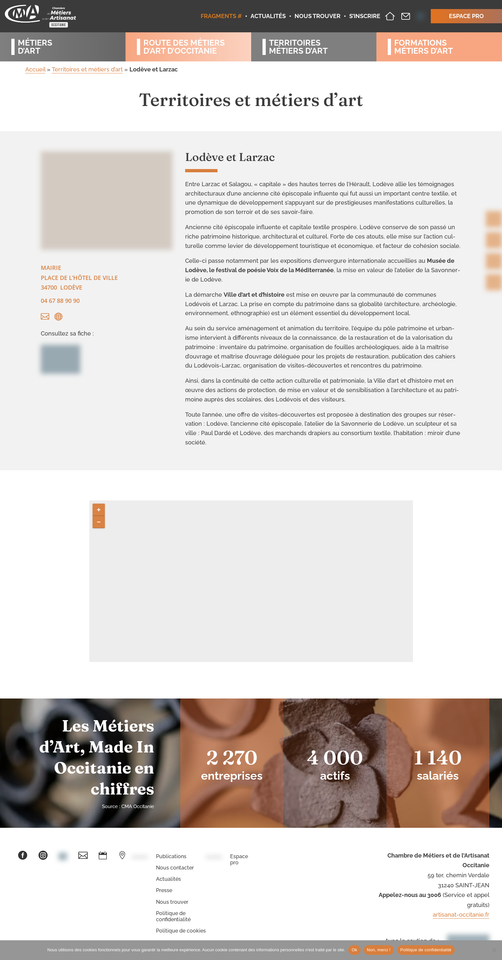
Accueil (35, 69)
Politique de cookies (181, 931)
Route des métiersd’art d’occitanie (184, 47)
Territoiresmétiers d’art (298, 47)
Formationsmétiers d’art (423, 47)
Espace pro (239, 859)
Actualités (168, 879)
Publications (171, 856)
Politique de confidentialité (173, 916)
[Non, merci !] (494, 950)
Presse (164, 890)
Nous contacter (175, 868)
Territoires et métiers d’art (87, 69)
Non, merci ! (379, 949)
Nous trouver (172, 902)
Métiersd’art (35, 47)
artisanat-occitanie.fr (461, 914)
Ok (354, 949)
